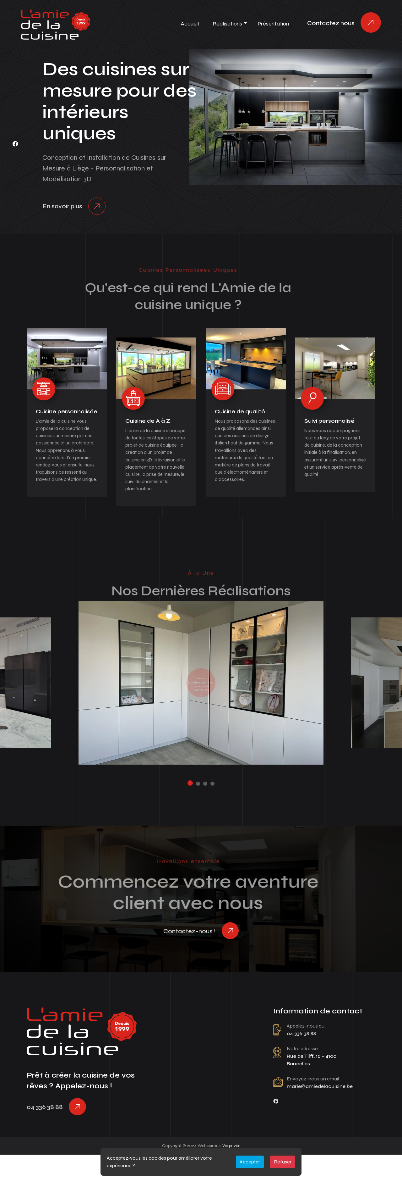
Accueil (190, 23)
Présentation (273, 23)
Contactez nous (331, 23)
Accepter (250, 1162)
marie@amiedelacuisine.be (320, 1110)
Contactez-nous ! (188, 953)
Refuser (282, 1162)
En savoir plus (62, 207)
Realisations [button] (227, 23)
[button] (188, 803)
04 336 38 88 (45, 1132)
